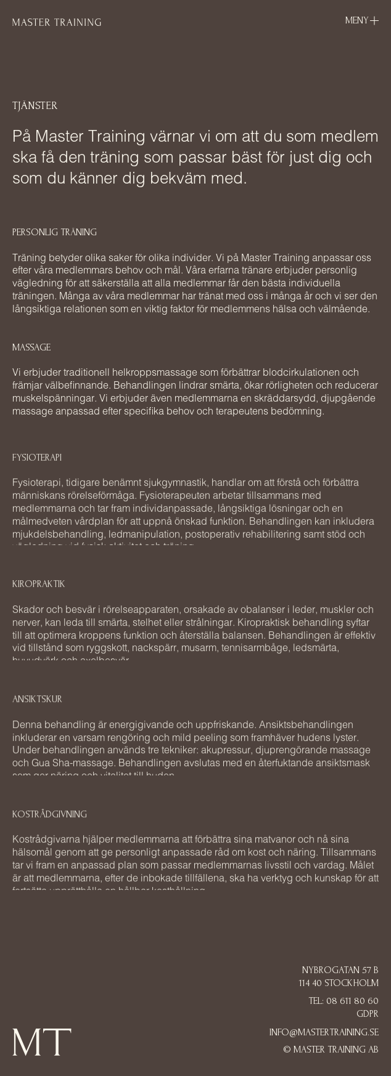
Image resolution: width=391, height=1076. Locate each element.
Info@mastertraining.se (324, 1032)
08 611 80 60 (352, 1000)
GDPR (367, 1013)
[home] (56, 21)
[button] (362, 20)
